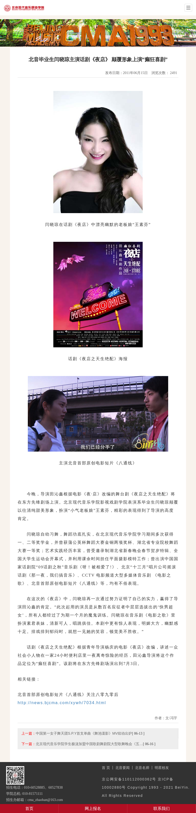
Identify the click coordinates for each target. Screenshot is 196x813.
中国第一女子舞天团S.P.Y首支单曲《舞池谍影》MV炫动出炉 (84, 733)
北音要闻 (122, 768)
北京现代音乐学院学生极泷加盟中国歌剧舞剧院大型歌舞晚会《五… (89, 744)
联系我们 (161, 808)
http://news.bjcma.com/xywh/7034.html (62, 703)
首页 (29, 808)
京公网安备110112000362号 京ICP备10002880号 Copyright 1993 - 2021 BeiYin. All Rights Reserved (146, 787)
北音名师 (142, 768)
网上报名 (93, 808)
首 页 (106, 768)
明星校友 (162, 768)
